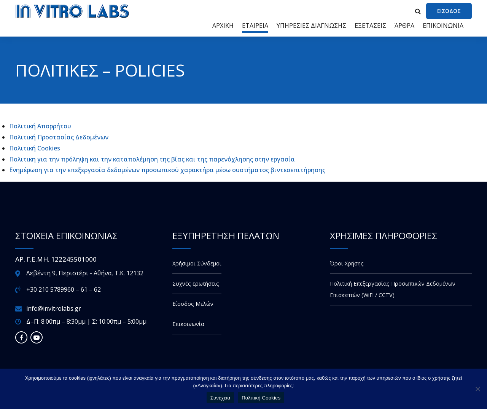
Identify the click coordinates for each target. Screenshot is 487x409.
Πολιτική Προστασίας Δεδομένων (58, 137)
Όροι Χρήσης (347, 263)
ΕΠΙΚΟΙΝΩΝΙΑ (443, 25)
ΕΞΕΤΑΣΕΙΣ (370, 25)
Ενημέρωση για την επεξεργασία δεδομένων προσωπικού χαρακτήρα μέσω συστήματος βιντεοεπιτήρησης (167, 170)
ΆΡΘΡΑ (404, 25)
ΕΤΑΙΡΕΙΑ (255, 25)
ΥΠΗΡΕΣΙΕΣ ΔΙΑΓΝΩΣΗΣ (311, 25)
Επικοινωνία (188, 324)
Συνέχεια (220, 398)
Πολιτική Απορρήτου (40, 126)
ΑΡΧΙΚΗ (223, 25)
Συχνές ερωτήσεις (195, 283)
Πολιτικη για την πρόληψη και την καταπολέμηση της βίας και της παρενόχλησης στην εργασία (152, 159)
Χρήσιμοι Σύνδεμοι (196, 263)
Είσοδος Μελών (192, 303)
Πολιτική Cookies (34, 148)
